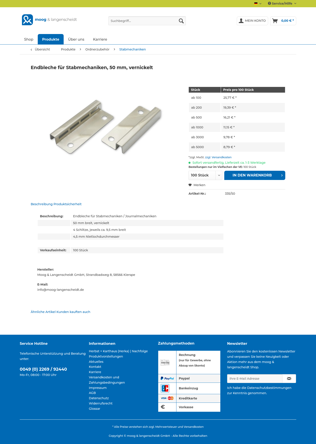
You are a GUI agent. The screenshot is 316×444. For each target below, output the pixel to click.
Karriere (95, 372)
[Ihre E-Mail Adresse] (254, 378)
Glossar (94, 409)
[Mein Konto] (252, 20)
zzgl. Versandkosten (218, 157)
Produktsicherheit (68, 204)
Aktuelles (96, 362)
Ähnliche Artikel (43, 312)
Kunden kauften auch (73, 312)
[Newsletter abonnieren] (289, 378)
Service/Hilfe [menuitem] (280, 3)
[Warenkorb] (283, 20)
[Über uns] (76, 39)
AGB (92, 393)
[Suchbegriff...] (147, 20)
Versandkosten (194, 426)
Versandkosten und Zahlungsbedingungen (107, 380)
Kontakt (95, 367)
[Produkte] (51, 39)
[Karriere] (100, 39)
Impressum (98, 388)
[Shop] (29, 39)
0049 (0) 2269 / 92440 (43, 369)
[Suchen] (181, 20)
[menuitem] (147, 22)
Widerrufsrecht (101, 403)
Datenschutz (99, 398)
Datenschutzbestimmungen (269, 388)
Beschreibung (42, 204)
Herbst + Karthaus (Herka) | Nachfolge (118, 351)
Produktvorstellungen (106, 356)
